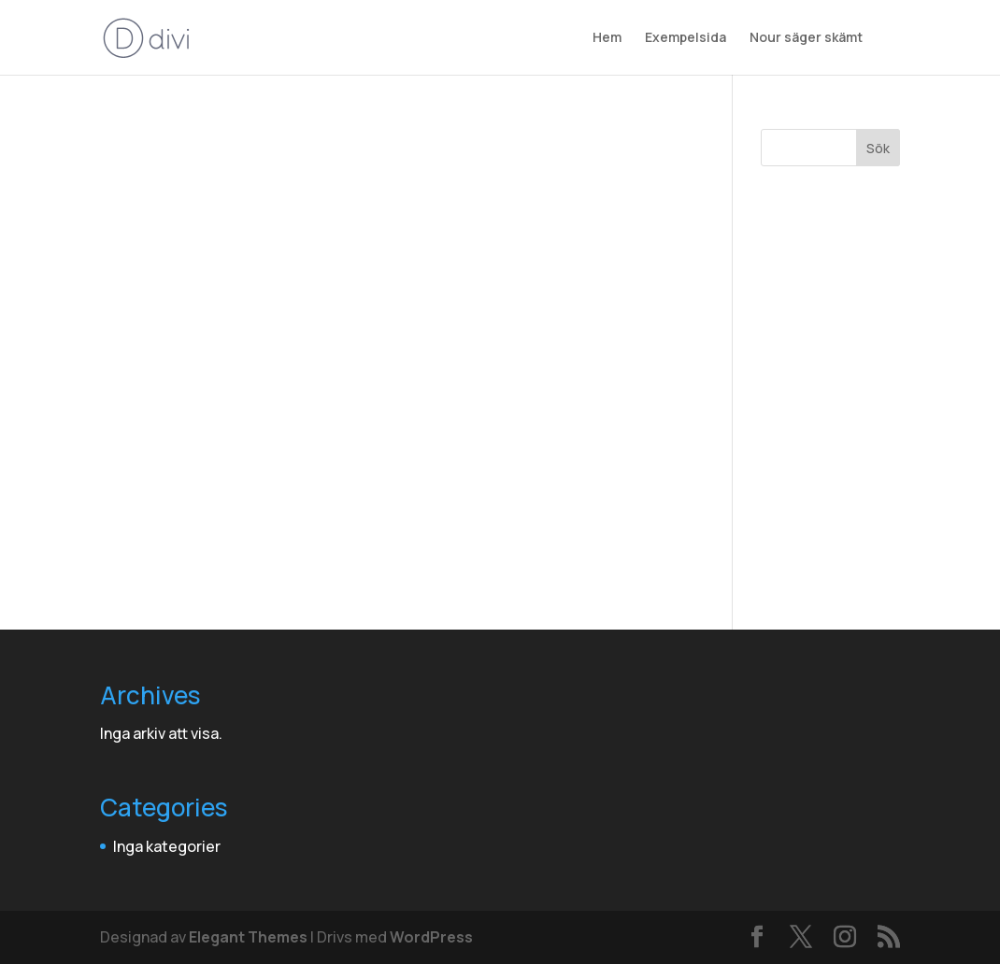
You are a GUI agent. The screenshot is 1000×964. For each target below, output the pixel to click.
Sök (878, 148)
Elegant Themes (248, 937)
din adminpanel (457, 570)
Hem (607, 38)
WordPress (431, 937)
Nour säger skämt (806, 38)
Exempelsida (685, 38)
